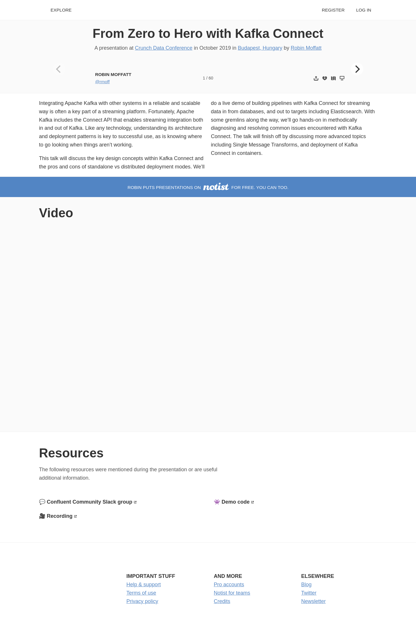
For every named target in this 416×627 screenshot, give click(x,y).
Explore (61, 10)
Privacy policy (142, 601)
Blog (306, 584)
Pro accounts (229, 584)
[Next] (357, 69)
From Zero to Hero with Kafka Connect (208, 33)
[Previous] (59, 69)
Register (333, 10)
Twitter (309, 593)
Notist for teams (232, 593)
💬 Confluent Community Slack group (85, 502)
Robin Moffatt (306, 48)
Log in (363, 10)
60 (211, 78)
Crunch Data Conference (163, 48)
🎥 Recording (56, 516)
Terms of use (141, 593)
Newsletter (313, 601)
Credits (222, 601)
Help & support (144, 584)
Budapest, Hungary (260, 48)
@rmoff (102, 81)
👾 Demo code (232, 502)
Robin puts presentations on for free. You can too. (207, 187)
